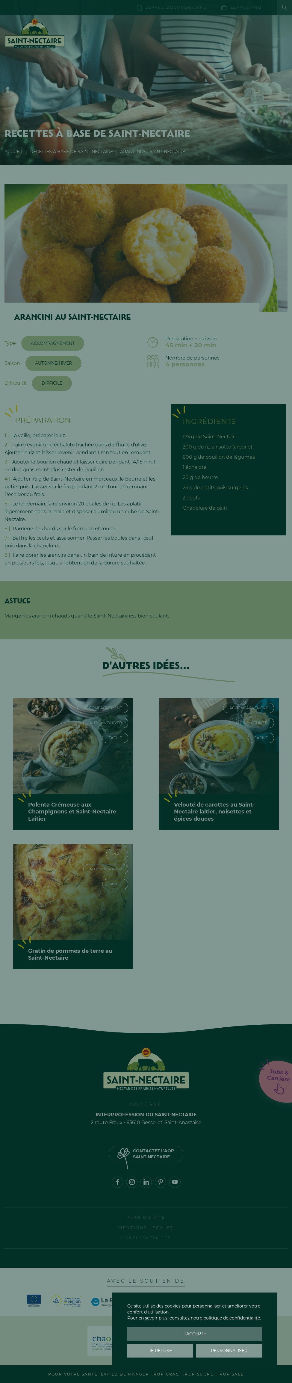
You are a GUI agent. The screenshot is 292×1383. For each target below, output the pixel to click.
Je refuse (160, 1350)
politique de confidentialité (231, 1318)
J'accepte (195, 1334)
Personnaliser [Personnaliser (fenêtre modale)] (229, 1350)
